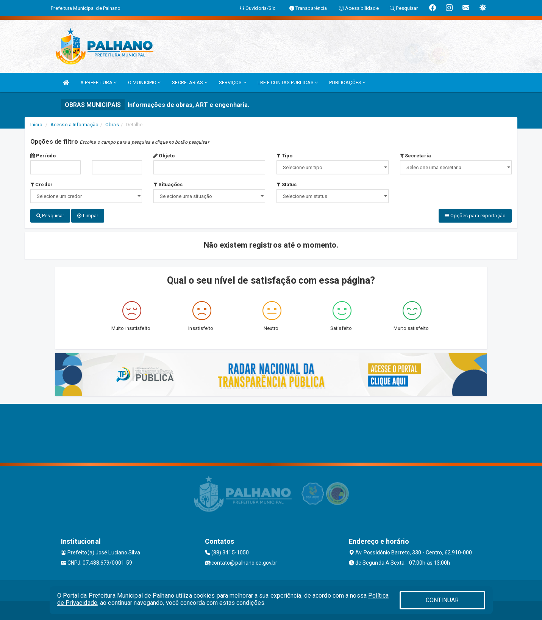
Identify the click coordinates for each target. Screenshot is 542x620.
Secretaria (415, 156)
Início (36, 124)
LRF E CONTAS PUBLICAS (288, 82)
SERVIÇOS (232, 82)
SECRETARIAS (189, 82)
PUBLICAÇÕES (347, 82)
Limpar (87, 215)
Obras (112, 124)
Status (286, 184)
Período (43, 156)
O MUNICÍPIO (144, 82)
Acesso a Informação (74, 124)
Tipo (284, 156)
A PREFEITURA (98, 82)
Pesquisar (50, 215)
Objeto (164, 156)
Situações (168, 184)
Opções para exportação (475, 215)
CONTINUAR (442, 600)
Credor (41, 184)
